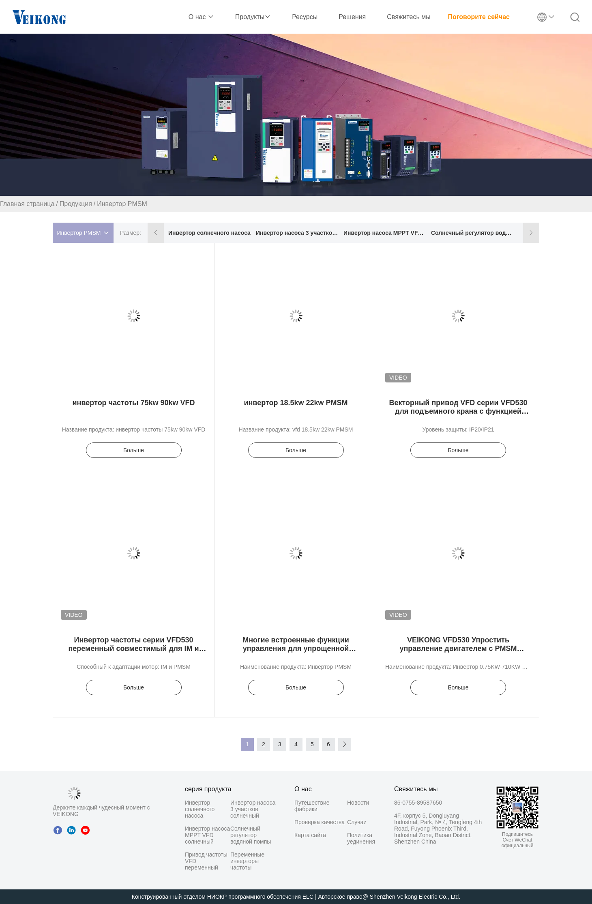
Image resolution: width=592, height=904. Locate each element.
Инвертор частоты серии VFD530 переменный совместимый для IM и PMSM (133, 648)
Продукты (253, 16)
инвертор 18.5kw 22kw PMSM (295, 403)
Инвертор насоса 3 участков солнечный (297, 233)
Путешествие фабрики (312, 805)
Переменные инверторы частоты (247, 861)
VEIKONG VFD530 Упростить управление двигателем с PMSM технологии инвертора (458, 648)
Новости (358, 802)
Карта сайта (310, 835)
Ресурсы (304, 16)
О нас (201, 16)
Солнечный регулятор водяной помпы (472, 233)
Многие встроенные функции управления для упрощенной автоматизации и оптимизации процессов (295, 653)
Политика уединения (361, 838)
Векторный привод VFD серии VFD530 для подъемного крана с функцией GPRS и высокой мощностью (458, 411)
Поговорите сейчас (479, 16)
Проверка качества (319, 822)
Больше (133, 450)
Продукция (76, 203)
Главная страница (27, 203)
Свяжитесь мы (409, 16)
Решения (352, 16)
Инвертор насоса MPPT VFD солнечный (385, 233)
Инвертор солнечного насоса (209, 233)
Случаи (357, 822)
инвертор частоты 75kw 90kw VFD (134, 403)
